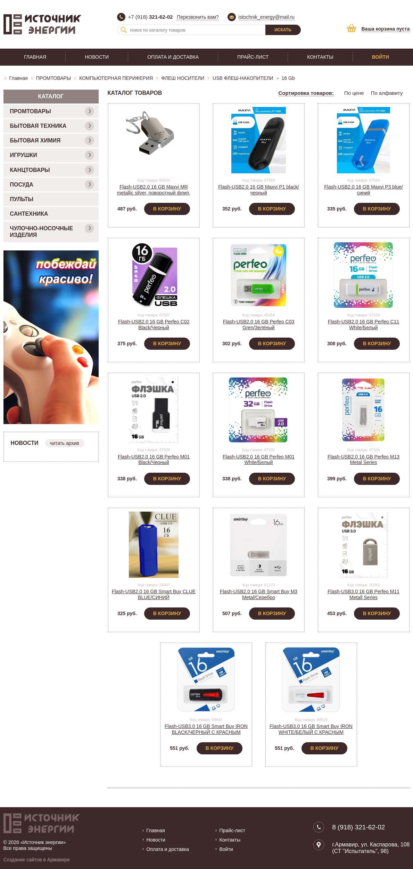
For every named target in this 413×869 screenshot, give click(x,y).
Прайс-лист (253, 57)
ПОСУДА (52, 184)
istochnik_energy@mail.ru (267, 17)
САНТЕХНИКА (29, 214)
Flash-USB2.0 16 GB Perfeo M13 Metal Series (363, 459)
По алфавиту (387, 93)
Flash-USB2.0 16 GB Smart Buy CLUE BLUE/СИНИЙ (154, 594)
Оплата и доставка (173, 57)
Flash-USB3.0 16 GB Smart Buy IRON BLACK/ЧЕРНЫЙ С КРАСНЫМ (206, 729)
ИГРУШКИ (52, 155)
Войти (380, 57)
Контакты (320, 57)
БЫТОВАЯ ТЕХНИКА (52, 126)
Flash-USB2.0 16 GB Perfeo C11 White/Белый (363, 324)
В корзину (167, 209)
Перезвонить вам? (197, 17)
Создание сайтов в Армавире (36, 859)
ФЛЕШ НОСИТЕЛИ (182, 78)
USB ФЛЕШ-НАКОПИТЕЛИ (243, 78)
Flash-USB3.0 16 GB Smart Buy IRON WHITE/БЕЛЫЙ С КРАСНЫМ (311, 729)
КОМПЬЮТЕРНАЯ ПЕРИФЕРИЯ (116, 78)
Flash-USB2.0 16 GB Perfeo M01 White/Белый (259, 459)
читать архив (64, 443)
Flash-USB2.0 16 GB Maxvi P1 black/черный (258, 190)
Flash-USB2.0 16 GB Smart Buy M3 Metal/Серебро (258, 594)
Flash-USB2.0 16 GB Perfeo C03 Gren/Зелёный (258, 324)
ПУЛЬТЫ (21, 199)
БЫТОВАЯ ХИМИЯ (52, 140)
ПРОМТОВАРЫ (53, 78)
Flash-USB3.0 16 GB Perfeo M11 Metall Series (363, 594)
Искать (282, 29)
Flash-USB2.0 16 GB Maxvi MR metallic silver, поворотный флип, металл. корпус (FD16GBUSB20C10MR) (153, 195)
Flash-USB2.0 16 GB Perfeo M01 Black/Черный (154, 459)
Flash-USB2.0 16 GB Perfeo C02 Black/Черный (153, 324)
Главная (35, 57)
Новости (97, 57)
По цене (354, 93)
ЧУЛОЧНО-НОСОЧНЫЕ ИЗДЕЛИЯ (52, 231)
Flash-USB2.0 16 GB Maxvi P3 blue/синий (363, 190)
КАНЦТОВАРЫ (52, 170)
